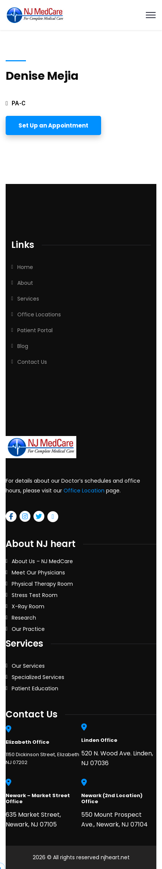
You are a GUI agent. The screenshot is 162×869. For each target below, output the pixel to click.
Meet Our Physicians (38, 572)
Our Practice (28, 629)
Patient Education (35, 688)
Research (24, 617)
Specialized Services (38, 677)
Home (25, 267)
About (25, 283)
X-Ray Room (28, 606)
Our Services (28, 666)
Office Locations (39, 314)
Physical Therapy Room (42, 584)
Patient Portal (35, 330)
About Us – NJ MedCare (42, 561)
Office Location (84, 490)
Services (28, 298)
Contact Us (32, 362)
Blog (22, 346)
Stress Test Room (35, 595)
